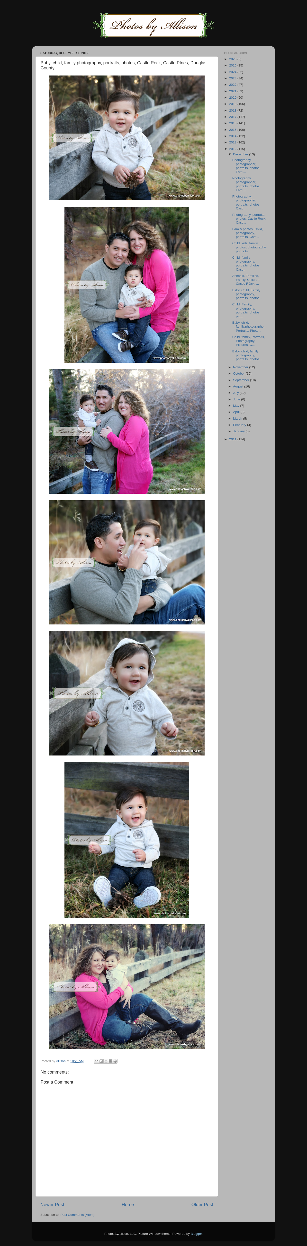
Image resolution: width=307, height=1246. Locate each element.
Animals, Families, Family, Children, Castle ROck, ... (246, 279)
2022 (233, 84)
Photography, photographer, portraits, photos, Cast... (246, 202)
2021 (233, 91)
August (238, 386)
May (236, 405)
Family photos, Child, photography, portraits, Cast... (247, 233)
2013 (233, 142)
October (239, 373)
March (238, 418)
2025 (233, 65)
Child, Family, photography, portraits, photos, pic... (246, 310)
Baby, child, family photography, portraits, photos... (247, 355)
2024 (233, 72)
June (237, 399)
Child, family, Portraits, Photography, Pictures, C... (248, 341)
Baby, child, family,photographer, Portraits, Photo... (248, 326)
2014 (233, 136)
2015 (233, 130)
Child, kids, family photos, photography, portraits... (249, 247)
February (240, 425)
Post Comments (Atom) (78, 1215)
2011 (233, 439)
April (237, 412)
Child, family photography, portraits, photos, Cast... (246, 263)
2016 (233, 123)
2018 (233, 110)
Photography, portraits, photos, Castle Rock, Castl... (249, 218)
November (241, 367)
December (241, 154)
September (241, 380)
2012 (233, 149)
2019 (233, 104)
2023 (233, 78)
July (236, 393)
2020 (233, 97)
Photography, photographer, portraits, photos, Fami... (246, 166)
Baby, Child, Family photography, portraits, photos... (247, 294)
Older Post (202, 1204)
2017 (233, 117)
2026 (233, 59)
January (239, 431)
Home (128, 1204)
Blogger (196, 1234)
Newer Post (52, 1204)
